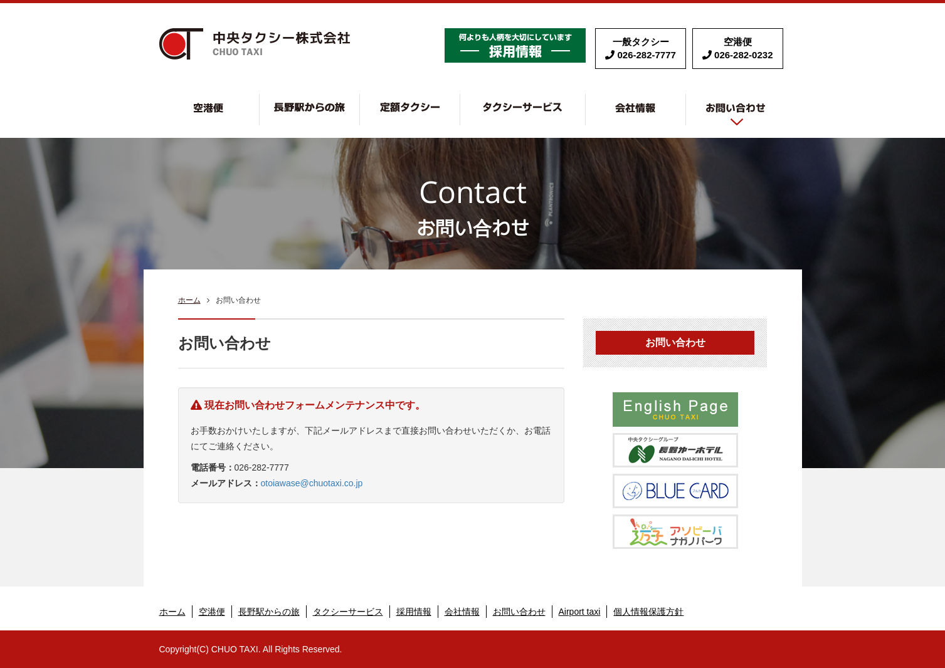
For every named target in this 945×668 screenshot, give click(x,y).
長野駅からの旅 (359, 100)
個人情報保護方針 (648, 612)
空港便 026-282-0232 (737, 48)
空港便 (259, 100)
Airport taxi (580, 612)
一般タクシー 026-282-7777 (640, 48)
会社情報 (685, 100)
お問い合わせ (736, 109)
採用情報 (515, 45)
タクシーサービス (585, 100)
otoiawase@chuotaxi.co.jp (312, 483)
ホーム (189, 300)
